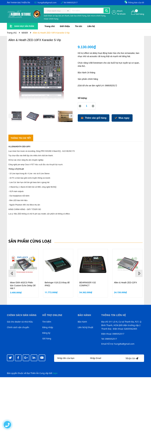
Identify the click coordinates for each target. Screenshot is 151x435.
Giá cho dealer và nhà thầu (20, 321)
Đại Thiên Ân (33, 373)
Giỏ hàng (46, 338)
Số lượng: (82, 98)
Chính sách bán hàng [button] (22, 315)
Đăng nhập (47, 327)
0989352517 (72, 2)
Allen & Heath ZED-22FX (125, 282)
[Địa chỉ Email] (103, 358)
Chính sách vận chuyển (18, 327)
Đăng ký (46, 332)
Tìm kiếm (46, 321)
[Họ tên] (70, 358)
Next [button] (71, 116)
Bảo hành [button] (84, 315)
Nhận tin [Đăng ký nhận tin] (132, 358)
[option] (16, 117)
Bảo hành (82, 321)
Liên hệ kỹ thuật (85, 327)
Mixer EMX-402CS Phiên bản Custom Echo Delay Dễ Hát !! (23, 285)
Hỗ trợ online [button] (52, 315)
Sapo (55, 373)
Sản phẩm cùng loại (29, 241)
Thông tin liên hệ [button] (113, 315)
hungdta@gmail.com (47, 2)
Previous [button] (10, 116)
